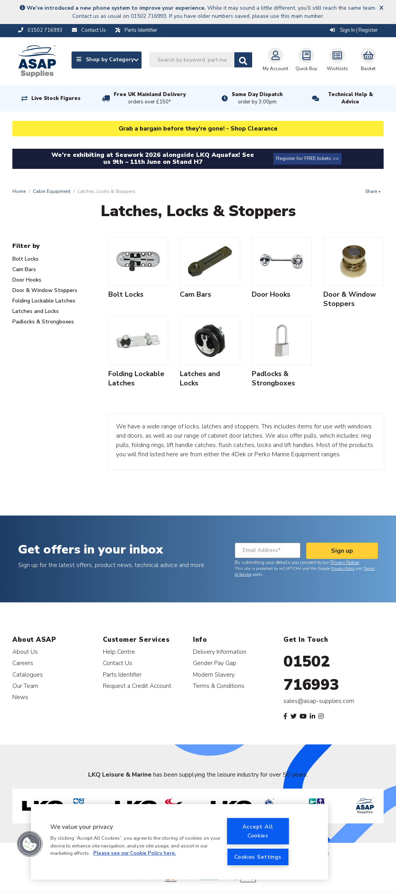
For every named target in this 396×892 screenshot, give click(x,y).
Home (19, 191)
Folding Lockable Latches (43, 300)
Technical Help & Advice (350, 98)
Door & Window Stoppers (44, 290)
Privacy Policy (343, 568)
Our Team (25, 686)
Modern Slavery (214, 674)
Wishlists (337, 60)
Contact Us (117, 663)
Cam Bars (24, 269)
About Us (25, 652)
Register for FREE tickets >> (307, 158)
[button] (29, 844)
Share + (373, 191)
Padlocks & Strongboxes (43, 321)
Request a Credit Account (137, 686)
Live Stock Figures (55, 98)
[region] (179, 842)
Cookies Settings (258, 857)
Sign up (342, 551)
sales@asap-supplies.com (318, 701)
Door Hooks (26, 280)
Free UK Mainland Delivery (150, 98)
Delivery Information (219, 652)
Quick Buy (306, 60)
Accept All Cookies (257, 831)
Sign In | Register (354, 30)
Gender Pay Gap (214, 663)
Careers (22, 663)
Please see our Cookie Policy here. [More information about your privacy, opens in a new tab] (134, 853)
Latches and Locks (35, 311)
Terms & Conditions (218, 686)
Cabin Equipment (51, 191)
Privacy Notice (344, 562)
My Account (275, 60)
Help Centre (119, 652)
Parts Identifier (122, 674)
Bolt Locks (25, 259)
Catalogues (27, 674)
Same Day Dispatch (257, 98)
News (20, 697)
